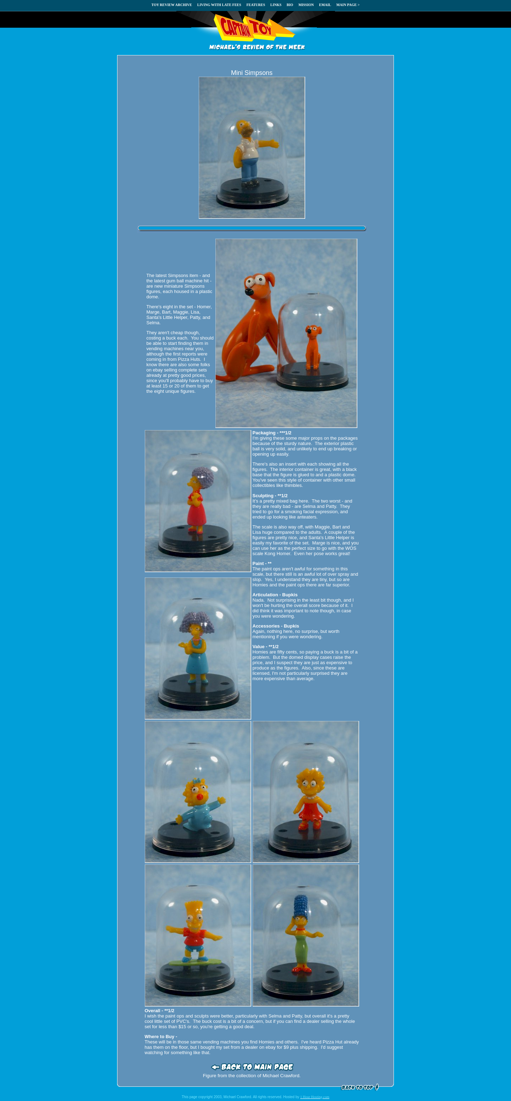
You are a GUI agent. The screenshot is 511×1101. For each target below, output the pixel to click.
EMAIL (325, 5)
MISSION (306, 5)
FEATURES (255, 5)
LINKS (275, 5)
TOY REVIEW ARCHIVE (172, 5)
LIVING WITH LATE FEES (219, 5)
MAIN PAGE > (348, 5)
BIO (290, 5)
